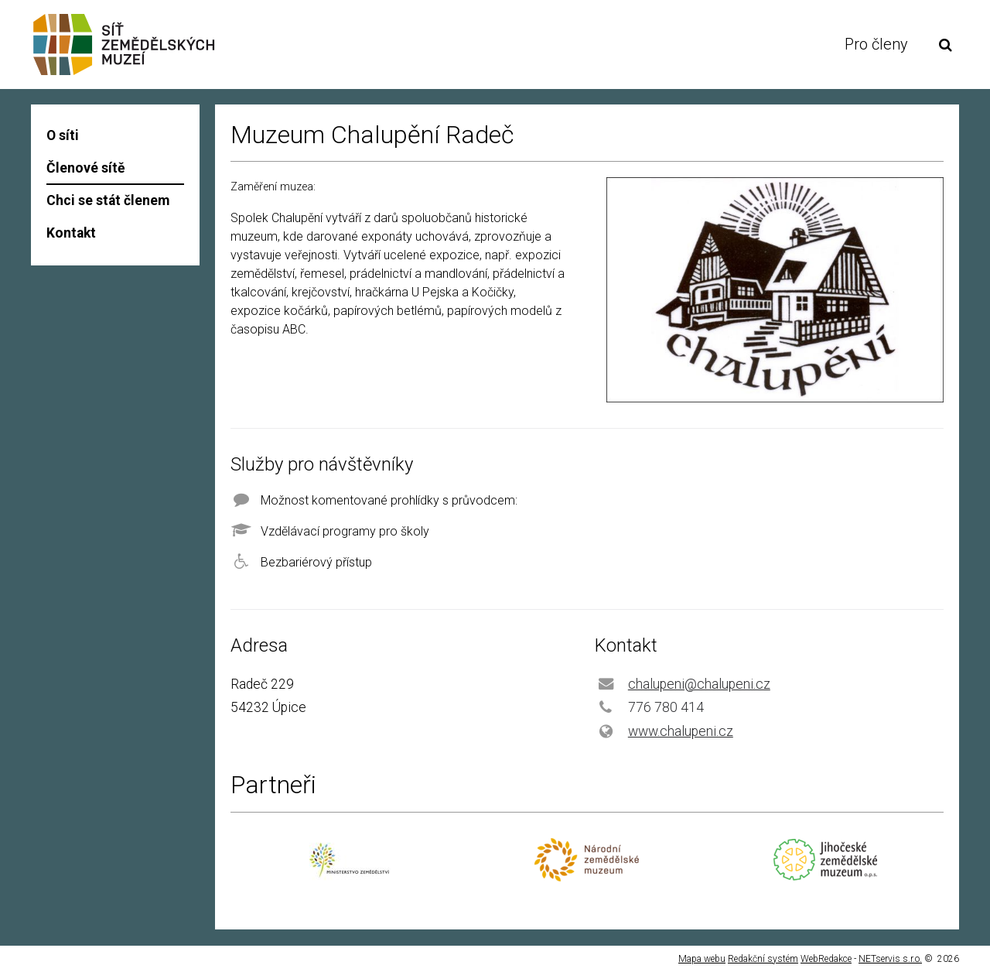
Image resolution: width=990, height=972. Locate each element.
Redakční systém (763, 958)
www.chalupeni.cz (680, 731)
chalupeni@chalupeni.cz (699, 684)
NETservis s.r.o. (890, 958)
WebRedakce (826, 958)
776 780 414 (666, 707)
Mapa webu (701, 958)
